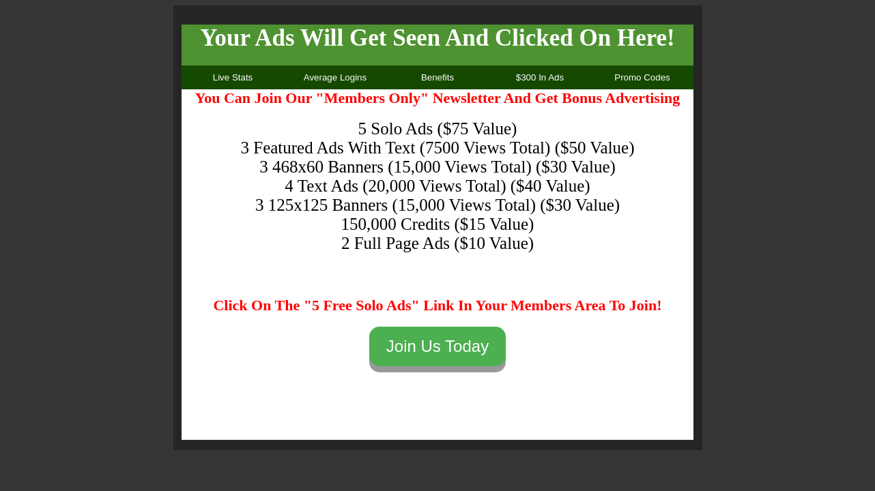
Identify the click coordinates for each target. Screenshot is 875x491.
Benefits (437, 77)
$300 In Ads (540, 77)
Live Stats (233, 77)
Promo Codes (642, 77)
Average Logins (335, 77)
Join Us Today (437, 346)
